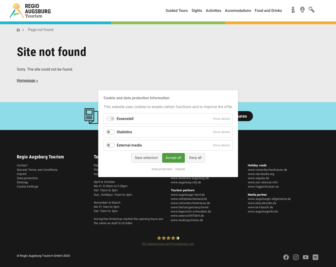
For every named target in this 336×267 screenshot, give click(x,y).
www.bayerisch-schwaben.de (191, 211)
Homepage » (27, 80)
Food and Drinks (268, 10)
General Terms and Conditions (37, 169)
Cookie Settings (27, 186)
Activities (213, 10)
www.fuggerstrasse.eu (263, 186)
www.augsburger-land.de (188, 194)
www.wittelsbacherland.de (189, 199)
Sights (197, 10)
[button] (322, 12)
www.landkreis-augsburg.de (190, 178)
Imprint (21, 174)
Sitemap (22, 182)
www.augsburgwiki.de (263, 211)
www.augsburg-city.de (186, 182)
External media (129, 145)
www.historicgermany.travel (189, 207)
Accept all (173, 158)
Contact (22, 165)
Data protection (27, 178)
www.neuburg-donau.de (187, 220)
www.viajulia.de (258, 178)
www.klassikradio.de (262, 203)
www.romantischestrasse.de (190, 203)
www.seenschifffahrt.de (187, 215)
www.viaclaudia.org (261, 174)
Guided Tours (177, 10)
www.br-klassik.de (260, 207)
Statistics (124, 132)
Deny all (195, 158)
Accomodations (238, 10)
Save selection (146, 158)
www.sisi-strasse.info (263, 182)
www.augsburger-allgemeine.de (269, 199)
